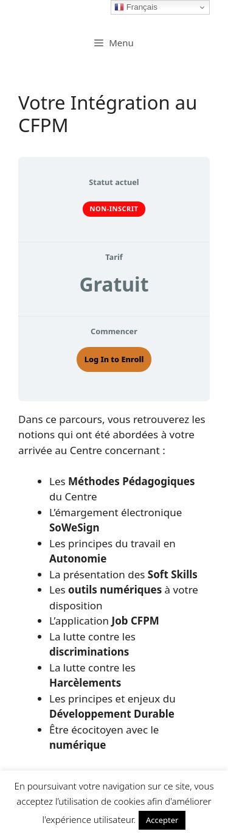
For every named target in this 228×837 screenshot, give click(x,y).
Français (135, 7)
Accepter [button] (162, 819)
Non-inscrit (114, 208)
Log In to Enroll (114, 359)
